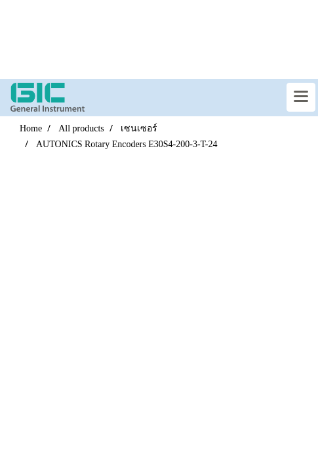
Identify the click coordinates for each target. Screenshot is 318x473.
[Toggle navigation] (301, 97)
